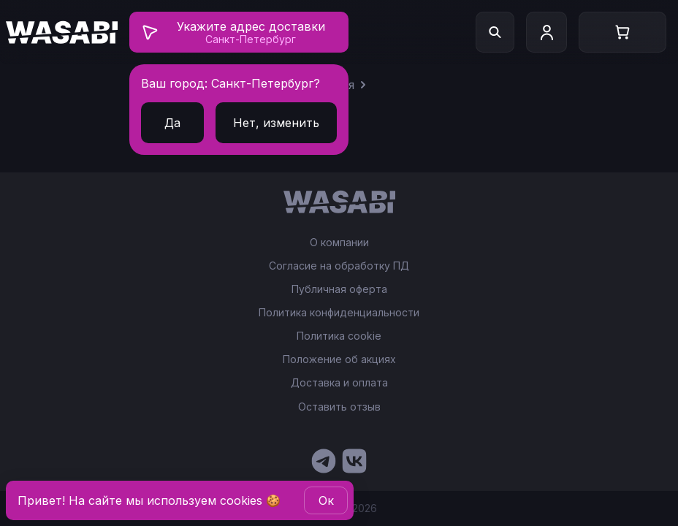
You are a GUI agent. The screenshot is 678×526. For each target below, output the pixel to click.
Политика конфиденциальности (339, 313)
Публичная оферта (339, 289)
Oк (326, 500)
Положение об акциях (339, 359)
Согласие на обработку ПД (339, 266)
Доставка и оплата (339, 383)
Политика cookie (339, 336)
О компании (339, 242)
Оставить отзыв (339, 406)
